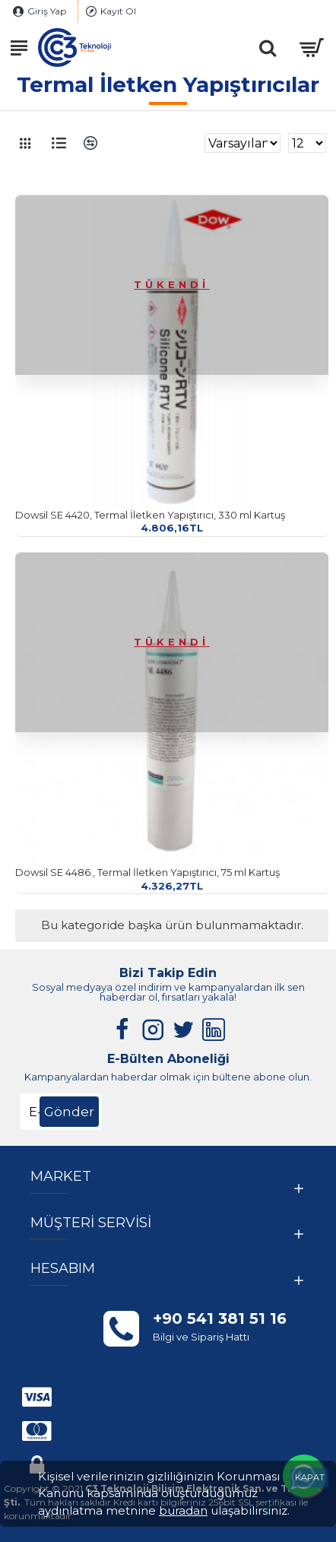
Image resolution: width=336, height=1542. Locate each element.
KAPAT (310, 1477)
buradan (183, 1510)
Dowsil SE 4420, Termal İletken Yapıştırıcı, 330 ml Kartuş (150, 515)
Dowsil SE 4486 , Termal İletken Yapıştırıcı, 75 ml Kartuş (147, 872)
